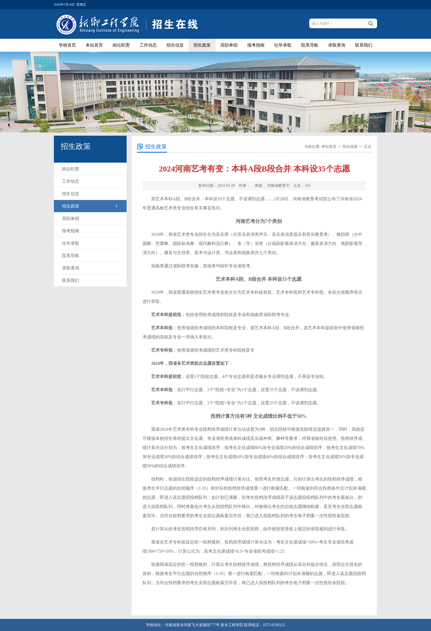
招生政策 (202, 45)
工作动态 (148, 45)
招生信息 (175, 45)
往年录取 (282, 45)
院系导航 (309, 45)
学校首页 (67, 45)
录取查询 (336, 45)
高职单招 (229, 45)
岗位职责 (121, 45)
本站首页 (94, 45)
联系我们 (363, 45)
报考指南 (256, 45)
